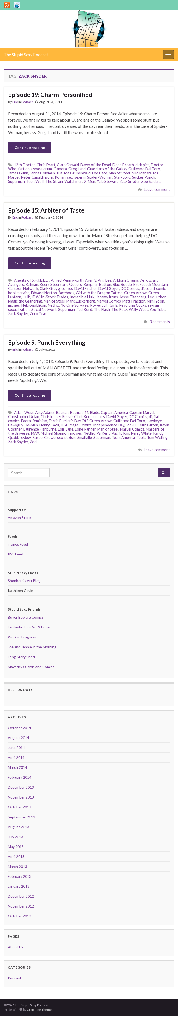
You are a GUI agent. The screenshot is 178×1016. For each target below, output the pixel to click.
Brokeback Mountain (150, 284)
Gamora (60, 169)
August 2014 (18, 737)
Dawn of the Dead (95, 164)
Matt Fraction (133, 301)
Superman (16, 181)
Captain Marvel (141, 412)
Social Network (44, 309)
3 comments (160, 321)
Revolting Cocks (132, 305)
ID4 (64, 425)
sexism (80, 177)
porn (49, 177)
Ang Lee (104, 280)
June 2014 (16, 747)
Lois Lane (65, 429)
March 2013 (17, 866)
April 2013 (16, 856)
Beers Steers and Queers (61, 284)
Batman (32, 284)
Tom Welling (157, 437)
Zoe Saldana (151, 181)
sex (70, 177)
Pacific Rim (120, 433)
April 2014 (16, 757)
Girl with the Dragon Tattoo (99, 293)
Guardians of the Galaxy (107, 169)
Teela (141, 437)
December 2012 (21, 896)
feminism (39, 421)
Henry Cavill (49, 425)
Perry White (141, 433)
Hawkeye (154, 421)
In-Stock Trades (54, 297)
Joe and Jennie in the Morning (32, 647)
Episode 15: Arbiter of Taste (46, 210)
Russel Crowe (44, 437)
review (25, 437)
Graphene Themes (40, 1010)
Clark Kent (83, 416)
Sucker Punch (143, 177)
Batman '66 (79, 412)
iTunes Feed (18, 544)
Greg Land (77, 169)
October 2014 (19, 727)
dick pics (142, 164)
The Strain (54, 181)
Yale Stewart (107, 181)
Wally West (138, 309)
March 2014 (17, 767)
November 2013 (21, 797)
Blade (94, 412)
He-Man (31, 425)
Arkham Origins (126, 280)
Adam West (24, 412)
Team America (123, 437)
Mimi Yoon (155, 301)
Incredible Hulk (82, 297)
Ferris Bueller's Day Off (68, 421)
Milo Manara (142, 173)
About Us (15, 947)
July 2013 (15, 836)
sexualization (19, 309)
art (155, 280)
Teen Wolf (35, 181)
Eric (15, 102)
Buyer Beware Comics (26, 617)
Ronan (60, 177)
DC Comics (130, 288)
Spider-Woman (99, 177)
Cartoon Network (23, 288)
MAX (35, 433)
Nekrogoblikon (33, 305)
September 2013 (21, 817)
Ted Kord (84, 309)
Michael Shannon (55, 433)
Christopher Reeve (57, 416)
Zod (33, 441)
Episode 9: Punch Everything (46, 342)
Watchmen (73, 181)
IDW (35, 297)
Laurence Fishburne (39, 429)
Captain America (114, 412)
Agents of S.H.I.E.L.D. (31, 280)
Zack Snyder (130, 181)
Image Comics (80, 425)
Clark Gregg (50, 288)
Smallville (84, 437)
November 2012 (21, 906)
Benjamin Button (97, 284)
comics (67, 288)
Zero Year (38, 313)
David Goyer (108, 288)
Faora (26, 421)
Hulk (26, 297)
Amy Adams (45, 412)
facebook (66, 293)
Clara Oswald (68, 164)
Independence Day (108, 425)
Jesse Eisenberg (133, 297)
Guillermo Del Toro (144, 169)
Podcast (27, 102)
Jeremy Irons (107, 297)
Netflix (53, 305)
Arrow (145, 280)
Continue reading (30, 147)
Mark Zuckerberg (80, 301)
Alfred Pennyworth (67, 280)
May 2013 (16, 846)
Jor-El (131, 425)
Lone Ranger (85, 429)
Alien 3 (90, 280)
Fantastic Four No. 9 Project (30, 627)
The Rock (119, 309)
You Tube (157, 309)
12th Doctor (24, 164)
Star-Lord (122, 177)
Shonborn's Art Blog (24, 580)
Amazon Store (19, 517)
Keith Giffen (147, 425)
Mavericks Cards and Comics (31, 666)
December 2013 (21, 787)
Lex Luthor (157, 297)
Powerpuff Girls (103, 305)
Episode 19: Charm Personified (50, 94)
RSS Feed (15, 554)
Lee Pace (99, 173)
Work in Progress (22, 637)
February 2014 (19, 777)
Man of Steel (119, 173)
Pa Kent (103, 433)
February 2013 (19, 876)
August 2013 (18, 827)
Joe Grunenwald (77, 173)
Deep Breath (123, 164)
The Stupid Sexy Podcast (26, 54)
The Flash (102, 309)
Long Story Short (21, 657)
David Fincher (85, 288)
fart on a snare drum (35, 169)
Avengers (16, 284)
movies (14, 305)
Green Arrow (135, 293)
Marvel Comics (109, 301)
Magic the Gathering (25, 301)
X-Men (89, 181)
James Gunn (18, 173)
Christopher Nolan (23, 416)
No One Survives (74, 305)
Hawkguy (15, 425)
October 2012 (19, 916)
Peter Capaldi (32, 177)
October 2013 (19, 807)
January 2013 (18, 886)
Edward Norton (44, 293)
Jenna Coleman (42, 173)
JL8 (59, 173)
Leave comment (157, 189)
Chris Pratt (46, 164)
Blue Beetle (122, 284)
